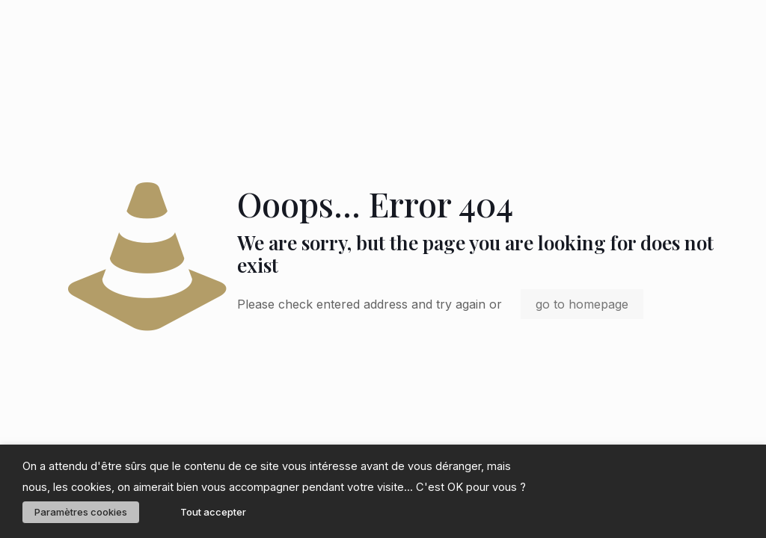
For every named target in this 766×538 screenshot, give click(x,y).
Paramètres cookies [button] (80, 512)
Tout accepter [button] (213, 512)
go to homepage (582, 304)
